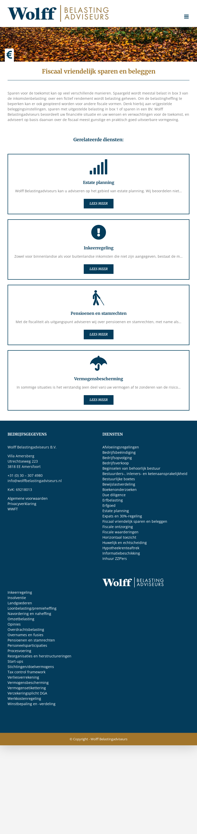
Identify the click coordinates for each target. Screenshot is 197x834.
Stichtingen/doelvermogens (31, 666)
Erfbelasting (112, 500)
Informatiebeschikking (121, 553)
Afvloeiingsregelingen (120, 447)
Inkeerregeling (20, 592)
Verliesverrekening (23, 677)
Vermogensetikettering (27, 687)
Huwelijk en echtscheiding (124, 542)
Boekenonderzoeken (119, 489)
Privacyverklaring (22, 503)
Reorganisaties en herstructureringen (39, 656)
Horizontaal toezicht (119, 537)
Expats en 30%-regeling (122, 516)
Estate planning (115, 510)
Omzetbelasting (21, 618)
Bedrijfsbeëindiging (119, 452)
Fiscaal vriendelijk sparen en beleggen (134, 521)
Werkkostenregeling (24, 698)
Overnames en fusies (25, 634)
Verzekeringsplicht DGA (27, 693)
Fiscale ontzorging (117, 526)
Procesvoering (19, 650)
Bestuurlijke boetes (118, 478)
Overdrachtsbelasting (26, 629)
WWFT (13, 509)
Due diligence (114, 494)
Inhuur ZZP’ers (114, 558)
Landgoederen (20, 603)
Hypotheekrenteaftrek (120, 547)
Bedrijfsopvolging (117, 457)
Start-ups (15, 661)
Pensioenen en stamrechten (31, 640)
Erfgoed (109, 505)
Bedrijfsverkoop (115, 463)
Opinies (14, 624)
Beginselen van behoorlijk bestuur (131, 468)
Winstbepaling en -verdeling (31, 703)
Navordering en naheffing (29, 613)
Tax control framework (26, 672)
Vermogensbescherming (28, 682)
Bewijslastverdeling (118, 484)
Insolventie (17, 597)
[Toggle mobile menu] (186, 16)
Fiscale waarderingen (120, 532)
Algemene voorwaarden (28, 498)
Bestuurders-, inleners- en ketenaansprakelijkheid (144, 473)
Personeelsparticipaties (27, 645)
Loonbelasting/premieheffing (32, 608)
